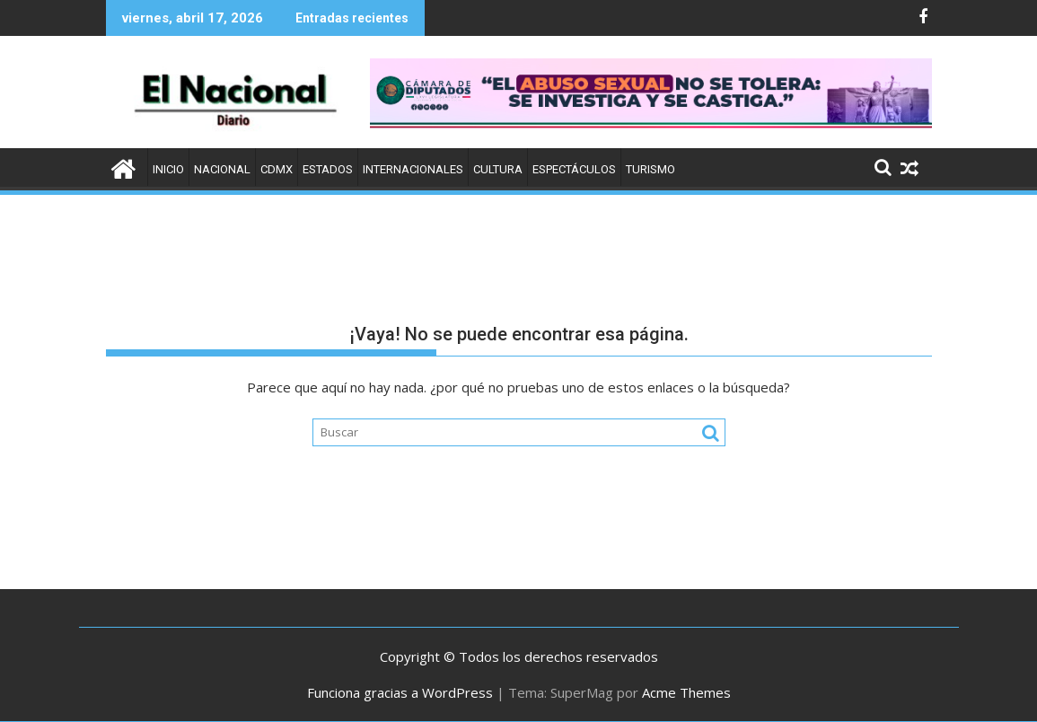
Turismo (650, 169)
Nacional (222, 169)
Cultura (498, 169)
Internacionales (413, 169)
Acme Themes (686, 692)
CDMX (276, 169)
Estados (328, 169)
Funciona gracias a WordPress (400, 692)
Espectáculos (574, 169)
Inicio (168, 169)
